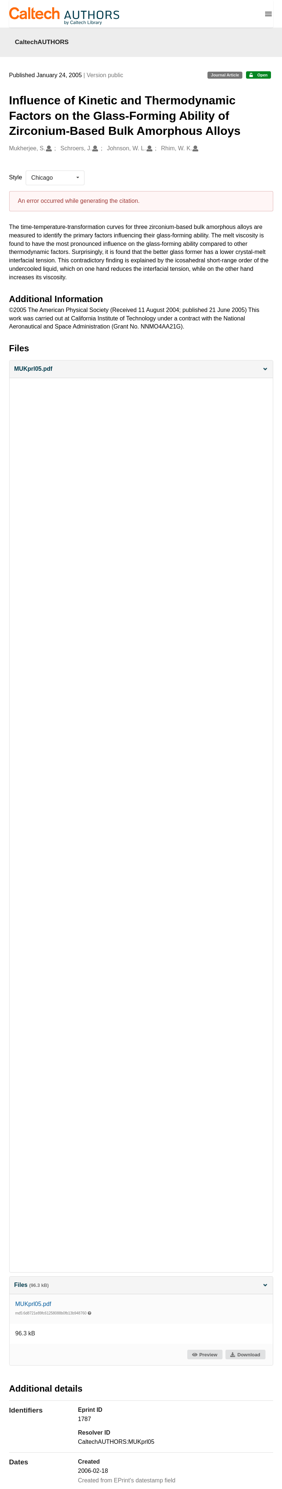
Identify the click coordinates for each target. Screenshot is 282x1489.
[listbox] (55, 178)
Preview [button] (204, 1354)
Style (15, 177)
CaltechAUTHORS (42, 42)
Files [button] (141, 1285)
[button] (141, 369)
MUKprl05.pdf (33, 1304)
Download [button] (245, 1354)
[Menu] (268, 14)
